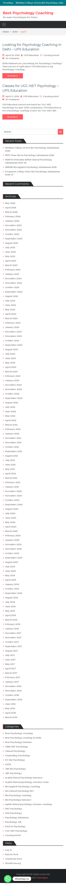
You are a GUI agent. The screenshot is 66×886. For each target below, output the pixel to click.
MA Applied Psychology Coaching (22, 786)
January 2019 (12, 584)
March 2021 (11, 478)
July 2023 (10, 354)
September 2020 (14, 504)
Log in (8, 850)
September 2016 (13, 699)
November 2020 (13, 495)
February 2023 (12, 376)
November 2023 (13, 336)
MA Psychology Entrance (18, 800)
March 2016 (11, 717)
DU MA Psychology (15, 760)
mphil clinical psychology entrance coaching (28, 804)
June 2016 (10, 704)
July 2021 (10, 460)
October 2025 (12, 234)
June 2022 (10, 411)
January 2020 (12, 540)
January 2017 (12, 682)
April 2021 (10, 473)
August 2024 (11, 296)
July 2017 (10, 655)
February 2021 (12, 482)
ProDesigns (42, 877)
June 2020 (10, 518)
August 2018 (11, 597)
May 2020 (10, 522)
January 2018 (12, 628)
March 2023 (11, 371)
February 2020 (13, 535)
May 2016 (10, 708)
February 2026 (12, 216)
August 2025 (11, 243)
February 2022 (12, 429)
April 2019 (10, 580)
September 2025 (13, 238)
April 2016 (10, 713)
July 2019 (10, 566)
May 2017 (10, 664)
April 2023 (10, 367)
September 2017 (13, 646)
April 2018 (10, 615)
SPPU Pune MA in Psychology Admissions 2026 (29, 155)
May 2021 (10, 469)
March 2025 (11, 265)
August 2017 (11, 651)
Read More (12, 76)
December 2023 (13, 331)
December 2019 (13, 544)
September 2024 (13, 292)
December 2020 (13, 491)
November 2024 (13, 283)
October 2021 (12, 447)
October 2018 (12, 589)
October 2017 (12, 642)
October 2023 (12, 340)
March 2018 (11, 620)
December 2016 (13, 686)
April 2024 (10, 314)
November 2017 (13, 637)
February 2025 (12, 269)
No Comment (12, 58)
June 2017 (10, 659)
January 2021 (12, 487)
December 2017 (13, 633)
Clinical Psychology (15, 751)
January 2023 (12, 380)
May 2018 (10, 611)
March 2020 (11, 531)
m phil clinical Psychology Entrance (24, 777)
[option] (41, 2)
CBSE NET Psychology (16, 746)
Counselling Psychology (17, 755)
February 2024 (12, 323)
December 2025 (13, 225)
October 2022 (12, 394)
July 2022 (10, 407)
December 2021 (13, 438)
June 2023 (10, 358)
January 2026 (12, 221)
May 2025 (10, 256)
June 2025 (10, 252)
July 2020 (10, 513)
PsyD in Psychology (15, 826)
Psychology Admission (17, 817)
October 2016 (12, 695)
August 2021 (11, 456)
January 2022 (12, 433)
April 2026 (10, 207)
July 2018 (10, 602)
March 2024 (11, 318)
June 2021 (10, 464)
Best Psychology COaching (19, 733)
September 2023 (13, 345)
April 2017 (10, 668)
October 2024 (12, 287)
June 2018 (10, 606)
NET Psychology (13, 808)
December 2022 (13, 385)
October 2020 (12, 500)
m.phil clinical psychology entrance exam (27, 782)
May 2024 (10, 309)
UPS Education (31, 55)
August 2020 (11, 509)
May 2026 (10, 203)
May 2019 (10, 575)
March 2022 (11, 425)
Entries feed (11, 854)
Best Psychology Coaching (28, 13)
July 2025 (10, 247)
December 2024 (13, 278)
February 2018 (12, 624)
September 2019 (13, 558)
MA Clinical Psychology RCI (19, 791)
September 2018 (13, 593)
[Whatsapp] (7, 879)
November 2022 (13, 389)
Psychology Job (13, 822)
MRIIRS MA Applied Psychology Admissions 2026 (31, 167)
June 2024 (10, 305)
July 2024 (10, 300)
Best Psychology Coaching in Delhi (23, 738)
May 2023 (10, 362)
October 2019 (12, 553)
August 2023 (11, 349)
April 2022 (10, 420)
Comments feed (13, 859)
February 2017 (12, 677)
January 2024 (12, 327)
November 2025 (13, 230)
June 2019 (10, 571)
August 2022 (11, 402)
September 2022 (13, 398)
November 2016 (13, 690)
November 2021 (13, 442)
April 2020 (10, 526)
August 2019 (11, 562)
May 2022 (10, 416)
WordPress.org (13, 863)
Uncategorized (51, 55)
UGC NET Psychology (16, 831)
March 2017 (11, 673)
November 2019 (13, 549)
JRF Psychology (13, 773)
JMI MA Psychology (15, 769)
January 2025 (12, 274)
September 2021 (13, 451)
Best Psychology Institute (18, 742)
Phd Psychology (13, 813)
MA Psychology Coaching (18, 795)
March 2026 (11, 212)
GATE (8, 764)
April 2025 (10, 261)
